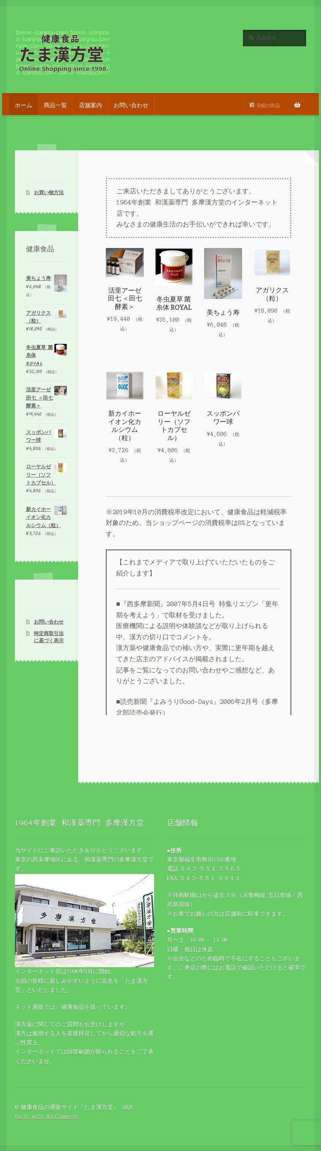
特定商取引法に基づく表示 (49, 637)
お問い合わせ (131, 105)
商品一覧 (55, 105)
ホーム (23, 105)
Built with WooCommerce (46, 1116)
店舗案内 (90, 105)
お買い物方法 (49, 193)
